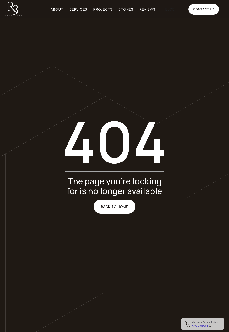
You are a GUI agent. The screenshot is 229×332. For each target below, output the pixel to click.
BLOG (170, 9)
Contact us (203, 9)
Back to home (114, 206)
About (57, 9)
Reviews (147, 9)
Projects (103, 9)
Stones (126, 9)
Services (78, 9)
